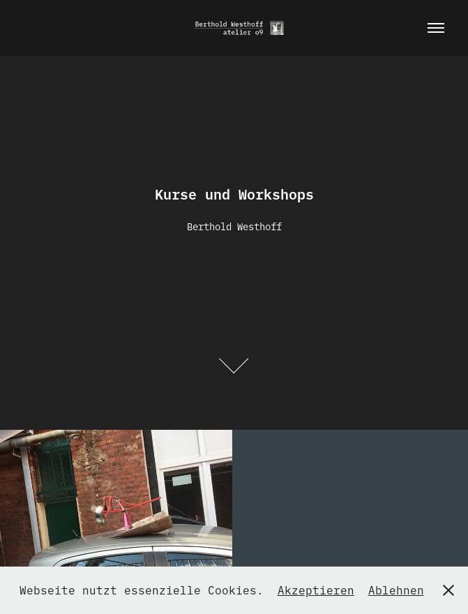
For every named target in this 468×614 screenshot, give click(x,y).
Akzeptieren (316, 589)
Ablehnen (396, 589)
